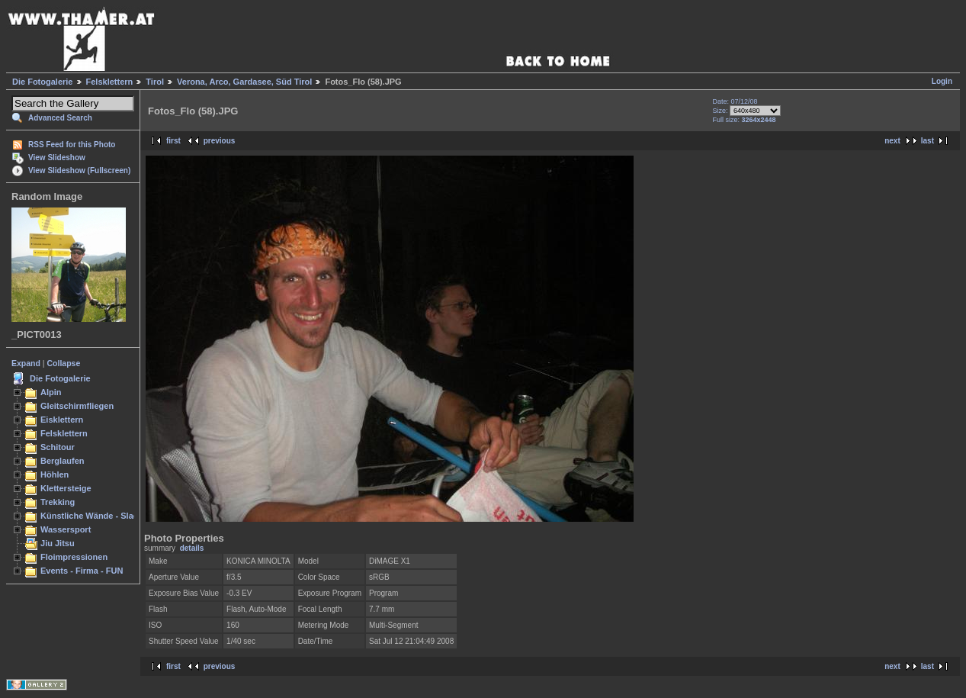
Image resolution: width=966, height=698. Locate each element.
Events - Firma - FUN (81, 570)
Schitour (57, 447)
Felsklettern (109, 81)
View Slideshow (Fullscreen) (79, 170)
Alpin (51, 392)
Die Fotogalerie (42, 81)
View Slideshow (56, 157)
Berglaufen (62, 460)
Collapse (64, 363)
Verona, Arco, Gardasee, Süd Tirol (244, 81)
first (173, 141)
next (892, 141)
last (927, 141)
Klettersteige (65, 488)
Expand (25, 363)
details (192, 548)
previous (220, 141)
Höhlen (54, 474)
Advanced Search (60, 118)
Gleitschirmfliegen (77, 405)
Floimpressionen (74, 556)
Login (942, 81)
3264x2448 (759, 120)
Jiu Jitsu (57, 543)
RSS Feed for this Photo (71, 144)
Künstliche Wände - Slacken (96, 515)
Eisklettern (61, 419)
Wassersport (65, 529)
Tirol (155, 81)
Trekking (57, 502)
